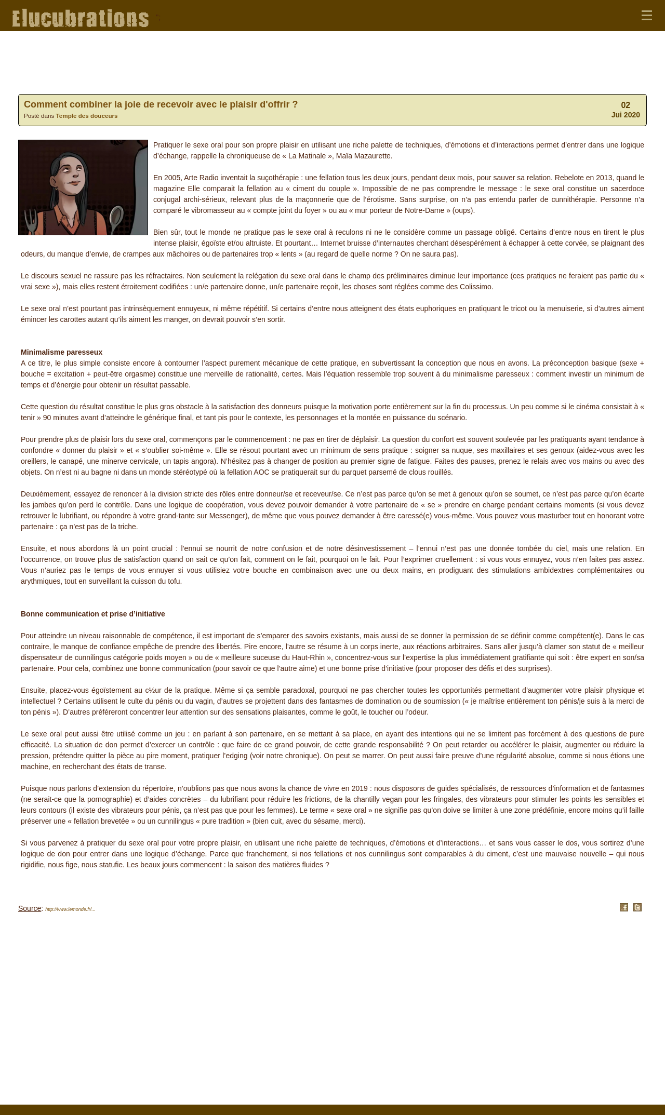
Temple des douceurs (87, 115)
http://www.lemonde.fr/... (70, 909)
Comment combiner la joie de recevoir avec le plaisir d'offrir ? (161, 104)
